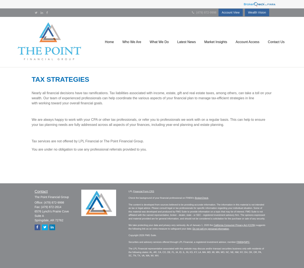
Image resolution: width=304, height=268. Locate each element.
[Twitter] (36, 13)
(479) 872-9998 (204, 12)
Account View (231, 12)
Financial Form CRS (143, 191)
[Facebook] (47, 13)
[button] (109, 42)
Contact (41, 191)
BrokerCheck (201, 198)
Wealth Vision (257, 12)
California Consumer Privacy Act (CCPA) (234, 225)
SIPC (247, 242)
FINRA (240, 242)
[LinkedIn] (42, 13)
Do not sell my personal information (211, 228)
